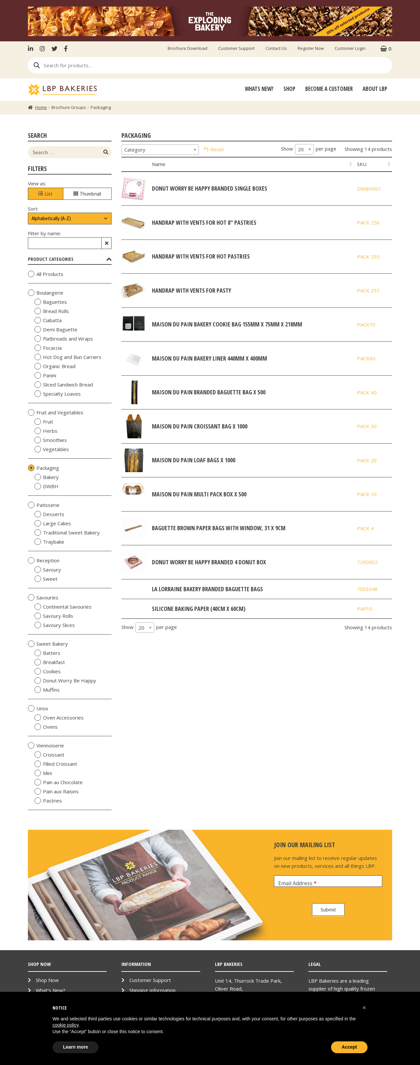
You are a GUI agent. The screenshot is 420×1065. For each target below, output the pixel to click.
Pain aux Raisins (56, 791)
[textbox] (160, 150)
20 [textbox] (301, 149)
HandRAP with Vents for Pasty (191, 290)
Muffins (47, 689)
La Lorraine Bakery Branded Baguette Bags (207, 589)
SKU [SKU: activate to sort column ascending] (362, 164)
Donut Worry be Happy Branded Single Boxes (209, 188)
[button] (364, 1007)
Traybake (49, 541)
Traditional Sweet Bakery (67, 532)
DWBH (46, 486)
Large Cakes (52, 523)
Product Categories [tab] (70, 259)
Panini (45, 375)
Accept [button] (349, 1047)
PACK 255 (368, 256)
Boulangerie (45, 292)
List (45, 194)
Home (41, 107)
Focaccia (48, 348)
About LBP (375, 89)
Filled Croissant (55, 764)
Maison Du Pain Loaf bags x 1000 (193, 460)
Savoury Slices (54, 625)
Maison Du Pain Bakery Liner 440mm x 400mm (209, 358)
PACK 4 (365, 528)
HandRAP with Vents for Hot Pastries (201, 256)
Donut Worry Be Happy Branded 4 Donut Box (209, 562)
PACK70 (366, 324)
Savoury (47, 569)
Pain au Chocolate (58, 782)
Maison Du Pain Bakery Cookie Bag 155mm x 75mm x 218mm (227, 324)
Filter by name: (44, 233)
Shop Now (47, 980)
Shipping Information (152, 990)
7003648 (367, 589)
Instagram (42, 49)
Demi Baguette (55, 329)
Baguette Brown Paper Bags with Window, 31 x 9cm (218, 528)
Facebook (66, 49)
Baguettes (50, 302)
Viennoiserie (46, 745)
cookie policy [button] (65, 1025)
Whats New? (259, 89)
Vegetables (51, 449)
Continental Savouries (63, 606)
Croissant (49, 754)
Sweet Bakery (48, 643)
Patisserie (43, 505)
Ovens (46, 726)
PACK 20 (367, 460)
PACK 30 (367, 426)
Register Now (311, 48)
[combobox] (160, 149)
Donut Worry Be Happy (65, 680)
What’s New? (50, 990)
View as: (37, 183)
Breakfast (49, 662)
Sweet (45, 578)
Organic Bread (54, 366)
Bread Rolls (51, 311)
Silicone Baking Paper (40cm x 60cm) (198, 609)
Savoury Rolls (53, 616)
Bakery (46, 477)
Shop (289, 89)
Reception (43, 560)
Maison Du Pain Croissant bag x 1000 (199, 426)
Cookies (47, 671)
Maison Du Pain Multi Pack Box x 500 (199, 494)
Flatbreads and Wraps (63, 338)
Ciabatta (48, 320)
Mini (43, 773)
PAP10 (364, 608)
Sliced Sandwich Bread (63, 384)
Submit (328, 909)
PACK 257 (368, 290)
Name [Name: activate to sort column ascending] (158, 164)
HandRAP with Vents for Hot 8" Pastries (204, 222)
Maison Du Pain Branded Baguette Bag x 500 (208, 392)
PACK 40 (367, 392)
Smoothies (50, 440)
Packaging (43, 468)
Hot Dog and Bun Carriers (67, 357)
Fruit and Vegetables (55, 412)
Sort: (33, 208)
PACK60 (366, 358)
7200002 (367, 562)
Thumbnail (87, 194)
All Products (45, 274)
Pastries (48, 800)
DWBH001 (369, 188)
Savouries (43, 597)
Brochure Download (187, 48)
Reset (217, 149)
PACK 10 (367, 494)
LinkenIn (32, 49)
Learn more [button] (75, 1047)
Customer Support (236, 48)
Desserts (49, 514)
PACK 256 (368, 222)
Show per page (308, 149)
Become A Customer (329, 89)
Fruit (43, 421)
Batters (47, 653)
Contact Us (276, 48)
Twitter (54, 49)
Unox (38, 708)
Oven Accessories (59, 717)
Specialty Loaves (57, 393)
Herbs (45, 431)
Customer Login (350, 48)
